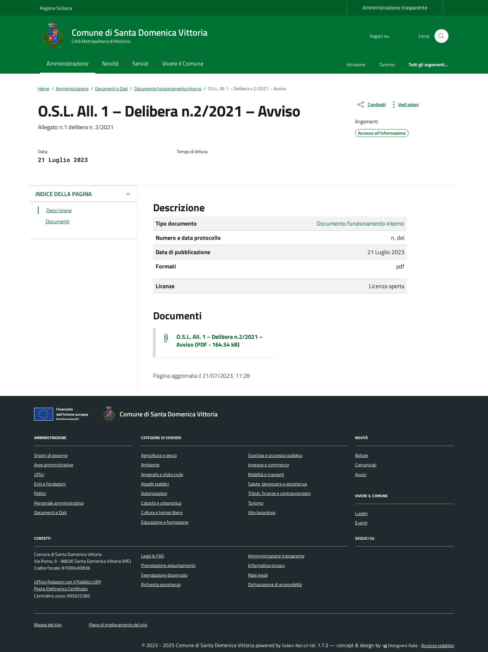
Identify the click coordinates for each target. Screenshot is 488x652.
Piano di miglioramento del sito (118, 624)
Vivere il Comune (182, 63)
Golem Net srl (295, 645)
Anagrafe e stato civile (162, 474)
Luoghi (361, 513)
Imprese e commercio (268, 464)
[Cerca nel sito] (441, 36)
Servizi (140, 63)
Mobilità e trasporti (266, 474)
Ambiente (150, 464)
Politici (40, 493)
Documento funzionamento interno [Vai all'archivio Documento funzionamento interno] (360, 223)
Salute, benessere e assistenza (277, 483)
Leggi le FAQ (152, 556)
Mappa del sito (48, 624)
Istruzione (356, 64)
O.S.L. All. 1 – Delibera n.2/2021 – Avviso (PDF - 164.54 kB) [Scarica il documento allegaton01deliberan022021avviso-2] (219, 341)
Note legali (258, 575)
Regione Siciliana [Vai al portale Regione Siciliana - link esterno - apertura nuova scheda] (56, 8)
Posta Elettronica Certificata (61, 588)
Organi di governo (50, 455)
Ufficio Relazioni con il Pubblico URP (67, 581)
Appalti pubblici (155, 483)
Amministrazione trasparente (395, 7)
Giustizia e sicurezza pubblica (275, 455)
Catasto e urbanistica (161, 503)
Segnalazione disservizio (164, 575)
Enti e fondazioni (50, 483)
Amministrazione (68, 63)
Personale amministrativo (59, 503)
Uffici (39, 474)
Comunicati (365, 464)
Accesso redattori (437, 645)
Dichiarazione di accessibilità (275, 584)
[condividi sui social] (371, 104)
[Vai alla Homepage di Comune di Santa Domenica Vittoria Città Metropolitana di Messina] (127, 36)
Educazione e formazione (164, 522)
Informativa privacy (266, 565)
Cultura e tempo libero (162, 512)
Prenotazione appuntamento (168, 565)
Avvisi (360, 474)
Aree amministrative (53, 464)
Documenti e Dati (50, 512)
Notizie (361, 455)
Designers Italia (400, 645)
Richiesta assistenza (161, 584)
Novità (110, 63)
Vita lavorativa (261, 512)
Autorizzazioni (154, 493)
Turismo (387, 64)
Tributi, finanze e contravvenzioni (279, 493)
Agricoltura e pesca (159, 455)
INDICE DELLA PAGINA (63, 194)
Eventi (361, 522)
